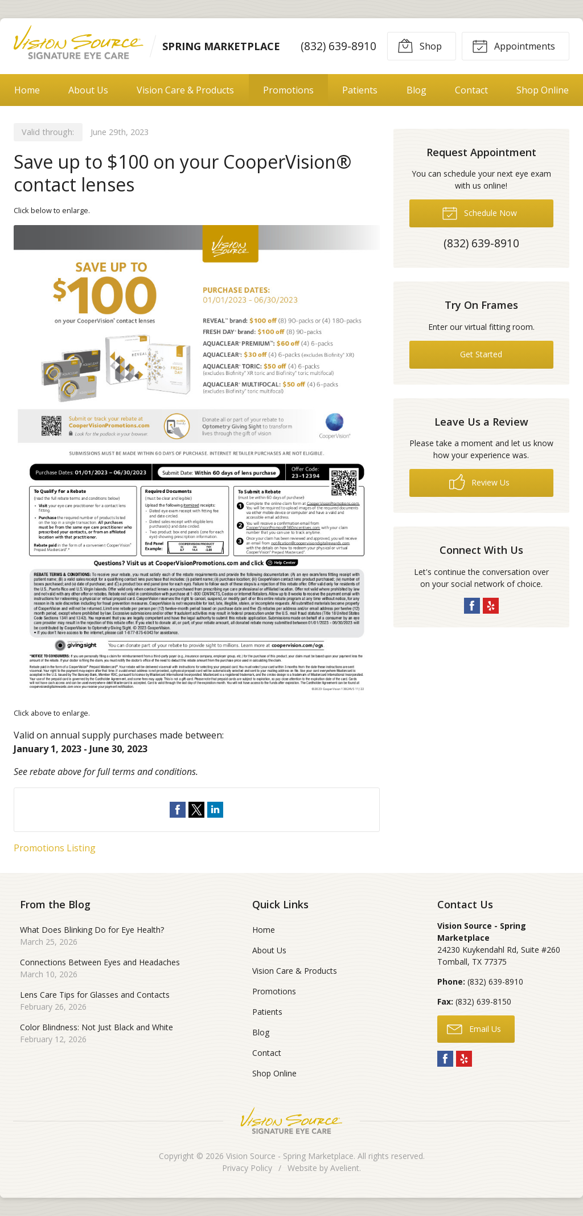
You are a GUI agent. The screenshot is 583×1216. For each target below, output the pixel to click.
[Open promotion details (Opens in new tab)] (197, 462)
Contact (471, 90)
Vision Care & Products (185, 90)
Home (27, 90)
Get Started (481, 354)
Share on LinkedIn (215, 810)
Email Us (474, 1029)
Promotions (288, 90)
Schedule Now (479, 213)
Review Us (479, 482)
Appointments (513, 46)
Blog (416, 90)
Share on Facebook (178, 810)
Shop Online (542, 90)
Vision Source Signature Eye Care (291, 1120)
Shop (419, 46)
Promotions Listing (55, 848)
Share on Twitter (196, 810)
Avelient (344, 1167)
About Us (88, 90)
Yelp (491, 606)
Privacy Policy (247, 1167)
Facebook (472, 606)
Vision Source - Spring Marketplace (290, 1155)
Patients (359, 90)
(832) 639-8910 (338, 46)
